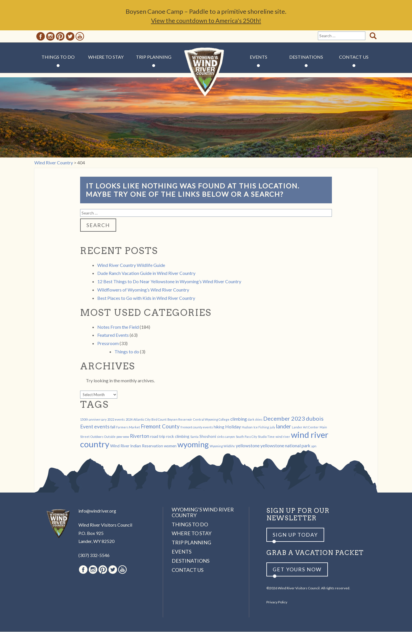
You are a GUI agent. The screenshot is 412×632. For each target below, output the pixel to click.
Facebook (40, 36)
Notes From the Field (118, 327)
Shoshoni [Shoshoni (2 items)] (207, 436)
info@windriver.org (97, 511)
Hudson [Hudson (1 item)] (247, 427)
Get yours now (297, 569)
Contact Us (354, 57)
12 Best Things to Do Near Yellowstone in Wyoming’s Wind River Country (169, 281)
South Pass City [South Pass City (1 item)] (246, 437)
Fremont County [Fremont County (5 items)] (160, 427)
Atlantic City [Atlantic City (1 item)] (141, 420)
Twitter (70, 36)
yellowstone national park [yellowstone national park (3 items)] (285, 445)
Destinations (306, 57)
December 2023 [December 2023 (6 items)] (284, 418)
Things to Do (58, 57)
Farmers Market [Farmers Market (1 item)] (128, 427)
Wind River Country (206, 74)
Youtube (80, 36)
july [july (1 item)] (272, 427)
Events (258, 57)
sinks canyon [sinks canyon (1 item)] (226, 437)
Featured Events (113, 335)
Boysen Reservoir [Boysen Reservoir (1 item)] (179, 420)
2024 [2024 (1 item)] (129, 420)
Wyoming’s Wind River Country (203, 513)
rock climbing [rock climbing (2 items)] (177, 436)
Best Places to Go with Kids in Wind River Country (146, 298)
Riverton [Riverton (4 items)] (139, 436)
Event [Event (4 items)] (86, 427)
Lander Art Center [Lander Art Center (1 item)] (305, 427)
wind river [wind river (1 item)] (283, 437)
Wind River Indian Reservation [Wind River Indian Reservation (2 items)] (136, 446)
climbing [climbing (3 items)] (238, 419)
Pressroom (108, 343)
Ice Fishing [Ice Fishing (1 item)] (261, 427)
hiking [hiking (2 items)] (219, 427)
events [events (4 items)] (102, 427)
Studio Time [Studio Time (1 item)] (266, 437)
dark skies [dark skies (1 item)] (255, 420)
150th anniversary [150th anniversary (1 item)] (93, 420)
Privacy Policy (276, 602)
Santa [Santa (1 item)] (194, 437)
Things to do (126, 352)
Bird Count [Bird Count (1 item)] (159, 420)
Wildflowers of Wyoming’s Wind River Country (143, 290)
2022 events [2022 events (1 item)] (116, 420)
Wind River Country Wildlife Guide (131, 265)
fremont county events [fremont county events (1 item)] (197, 427)
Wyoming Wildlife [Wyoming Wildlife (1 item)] (222, 446)
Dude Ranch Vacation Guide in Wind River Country (146, 273)
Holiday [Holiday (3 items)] (233, 427)
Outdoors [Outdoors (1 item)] (96, 437)
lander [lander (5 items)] (283, 427)
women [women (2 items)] (170, 446)
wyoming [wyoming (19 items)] (193, 444)
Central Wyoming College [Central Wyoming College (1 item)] (211, 420)
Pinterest (60, 36)
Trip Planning (153, 57)
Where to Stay (106, 57)
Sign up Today (295, 535)
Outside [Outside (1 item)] (110, 437)
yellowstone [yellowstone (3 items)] (248, 445)
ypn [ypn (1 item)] (313, 446)
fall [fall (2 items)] (112, 427)
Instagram (50, 36)
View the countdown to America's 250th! (206, 21)
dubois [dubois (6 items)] (315, 418)
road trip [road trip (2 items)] (157, 436)
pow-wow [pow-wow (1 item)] (122, 437)
